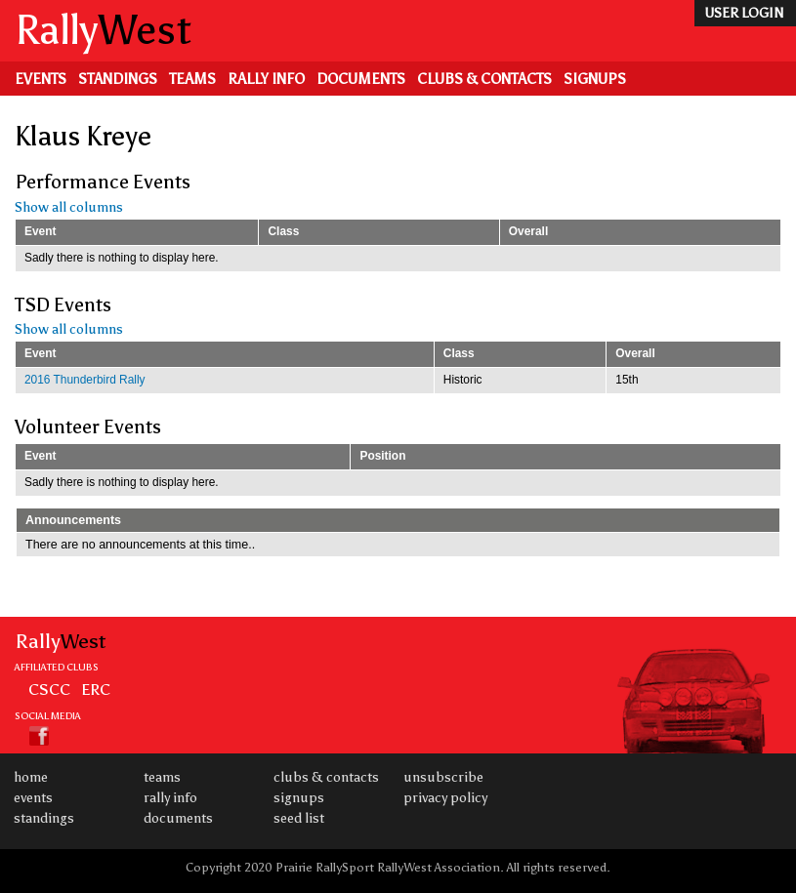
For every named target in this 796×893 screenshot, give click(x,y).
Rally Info (266, 79)
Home (31, 777)
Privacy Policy (445, 798)
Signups (595, 79)
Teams (192, 79)
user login (743, 13)
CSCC (49, 689)
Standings (117, 79)
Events (40, 79)
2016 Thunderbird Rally (85, 379)
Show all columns (69, 207)
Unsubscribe (443, 777)
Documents (360, 79)
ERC (95, 689)
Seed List (298, 818)
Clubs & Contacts (484, 79)
